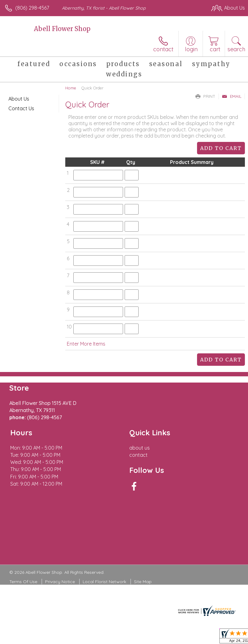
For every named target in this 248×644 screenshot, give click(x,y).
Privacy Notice (60, 581)
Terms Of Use (23, 581)
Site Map (143, 581)
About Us (18, 99)
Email (231, 96)
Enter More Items (86, 344)
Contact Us (21, 108)
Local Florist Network (104, 581)
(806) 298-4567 (32, 8)
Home (70, 87)
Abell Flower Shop (62, 29)
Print (205, 96)
